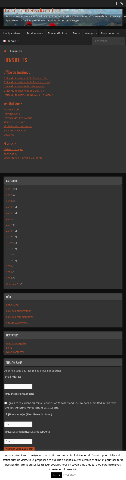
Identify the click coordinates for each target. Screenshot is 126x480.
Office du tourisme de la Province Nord (27, 82)
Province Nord (12, 113)
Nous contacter (15, 352)
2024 (9, 266)
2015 (9, 212)
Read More (69, 475)
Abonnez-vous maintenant (19, 449)
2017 (9, 224)
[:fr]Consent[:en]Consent (19, 393)
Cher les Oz (13, 284)
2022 (9, 254)
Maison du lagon (13, 149)
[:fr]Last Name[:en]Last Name (27, 431)
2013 (9, 201)
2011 (9, 189)
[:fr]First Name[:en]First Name (28, 414)
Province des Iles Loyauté (18, 118)
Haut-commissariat (15, 130)
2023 (9, 260)
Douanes (9, 134)
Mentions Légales (16, 343)
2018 (9, 230)
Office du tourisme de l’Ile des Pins (24, 90)
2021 (9, 248)
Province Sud (11, 109)
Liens (9, 347)
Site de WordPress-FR (18, 322)
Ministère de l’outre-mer (18, 126)
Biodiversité (10, 153)
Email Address (12, 376)
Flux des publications (18, 310)
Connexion (12, 304)
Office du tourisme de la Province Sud (26, 78)
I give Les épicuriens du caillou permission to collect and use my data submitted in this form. (60, 403)
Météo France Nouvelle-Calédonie (23, 157)
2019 (9, 236)
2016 (9, 218)
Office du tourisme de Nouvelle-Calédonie (28, 95)
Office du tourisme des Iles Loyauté (24, 86)
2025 (9, 278)
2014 (9, 206)
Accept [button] (56, 475)
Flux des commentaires (19, 316)
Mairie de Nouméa (14, 122)
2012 (9, 195)
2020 (9, 242)
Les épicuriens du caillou (32, 10)
